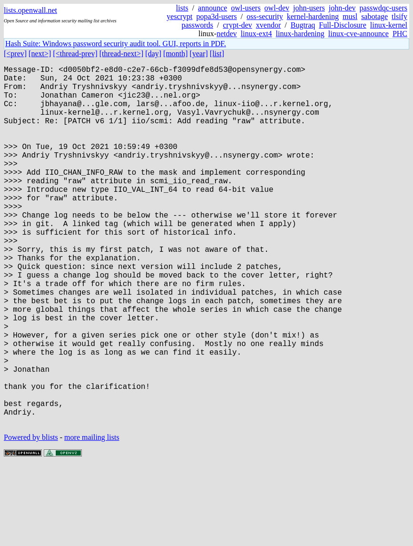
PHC (400, 34)
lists (182, 8)
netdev (226, 34)
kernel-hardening (313, 16)
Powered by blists (31, 517)
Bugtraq (303, 25)
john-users (309, 8)
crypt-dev (237, 25)
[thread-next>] (121, 54)
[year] (199, 54)
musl (350, 16)
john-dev (342, 8)
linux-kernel (388, 25)
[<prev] (15, 54)
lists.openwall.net (30, 10)
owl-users (245, 8)
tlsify (399, 16)
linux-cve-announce (358, 34)
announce (212, 8)
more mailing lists (91, 517)
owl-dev (277, 8)
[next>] (40, 54)
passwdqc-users (383, 8)
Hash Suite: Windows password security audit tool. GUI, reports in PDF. (115, 44)
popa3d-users (217, 16)
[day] (153, 54)
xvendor (268, 25)
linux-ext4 (256, 34)
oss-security (264, 16)
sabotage (374, 16)
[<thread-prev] (75, 54)
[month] (175, 54)
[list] (217, 54)
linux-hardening (300, 34)
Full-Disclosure (342, 25)
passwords (197, 25)
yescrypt (179, 16)
